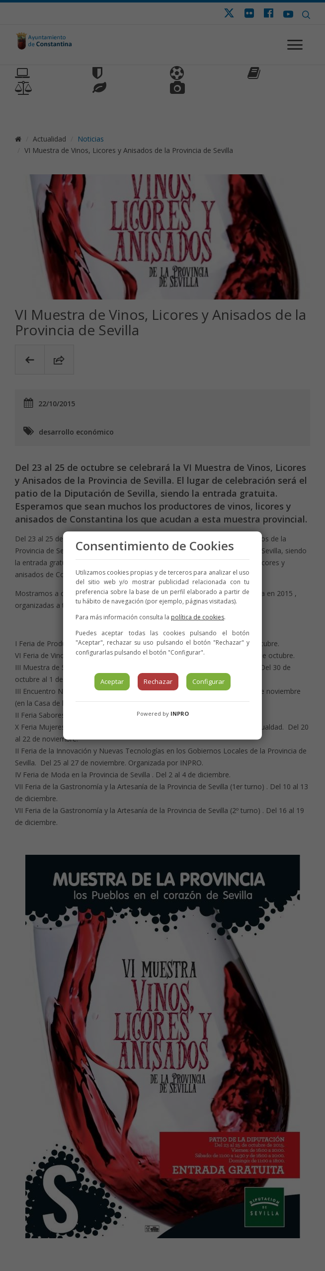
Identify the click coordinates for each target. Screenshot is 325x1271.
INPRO (179, 713)
